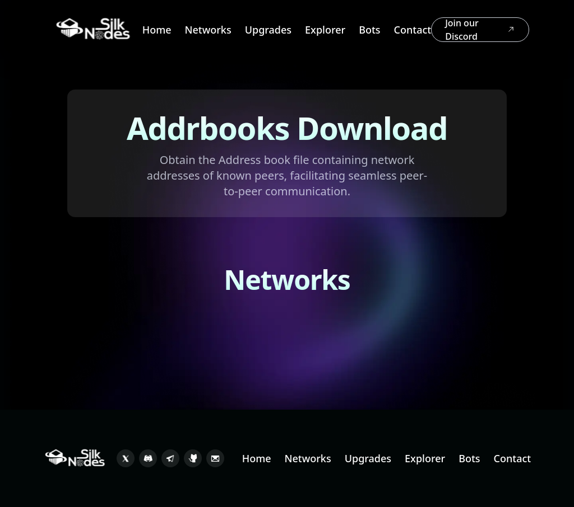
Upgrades (268, 29)
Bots (369, 29)
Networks (208, 29)
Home (157, 29)
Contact (413, 29)
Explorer (325, 29)
